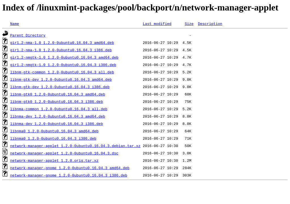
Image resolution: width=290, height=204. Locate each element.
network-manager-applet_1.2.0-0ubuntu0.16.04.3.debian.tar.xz (75, 145)
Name (14, 23)
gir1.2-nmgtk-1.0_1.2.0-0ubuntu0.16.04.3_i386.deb (63, 64)
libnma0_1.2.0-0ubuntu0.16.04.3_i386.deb (53, 138)
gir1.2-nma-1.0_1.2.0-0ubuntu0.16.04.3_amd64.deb (62, 42)
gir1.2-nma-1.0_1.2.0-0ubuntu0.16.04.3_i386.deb (61, 49)
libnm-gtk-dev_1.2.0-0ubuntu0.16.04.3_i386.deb (60, 86)
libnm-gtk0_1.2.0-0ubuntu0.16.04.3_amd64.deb (57, 94)
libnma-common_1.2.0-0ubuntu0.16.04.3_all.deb (58, 108)
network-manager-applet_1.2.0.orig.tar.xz (54, 160)
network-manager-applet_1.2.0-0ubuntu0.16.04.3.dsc (64, 153)
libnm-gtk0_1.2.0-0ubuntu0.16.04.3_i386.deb (56, 101)
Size (189, 23)
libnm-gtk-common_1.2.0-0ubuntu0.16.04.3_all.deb (62, 72)
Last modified (157, 23)
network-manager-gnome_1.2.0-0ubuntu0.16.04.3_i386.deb (68, 175)
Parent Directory (28, 35)
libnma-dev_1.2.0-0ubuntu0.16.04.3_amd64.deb (57, 116)
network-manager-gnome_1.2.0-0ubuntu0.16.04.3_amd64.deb (69, 167)
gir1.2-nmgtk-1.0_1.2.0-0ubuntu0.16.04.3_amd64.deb (64, 57)
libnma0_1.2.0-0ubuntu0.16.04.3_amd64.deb (54, 130)
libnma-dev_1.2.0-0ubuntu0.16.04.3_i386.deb (56, 123)
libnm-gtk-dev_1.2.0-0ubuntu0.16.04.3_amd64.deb (61, 79)
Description (210, 23)
